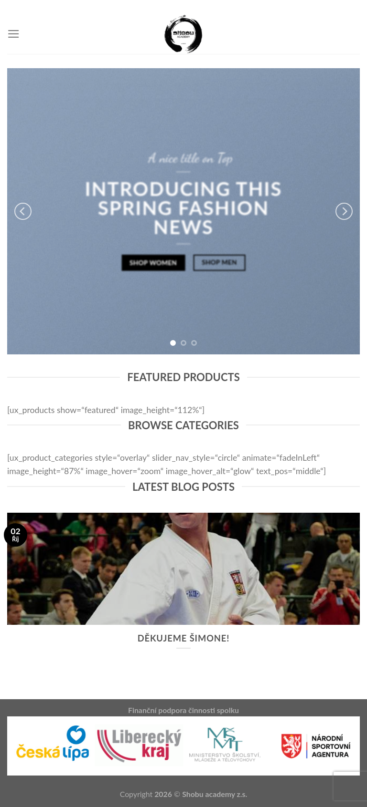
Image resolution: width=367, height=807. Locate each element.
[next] (344, 211)
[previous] (23, 211)
